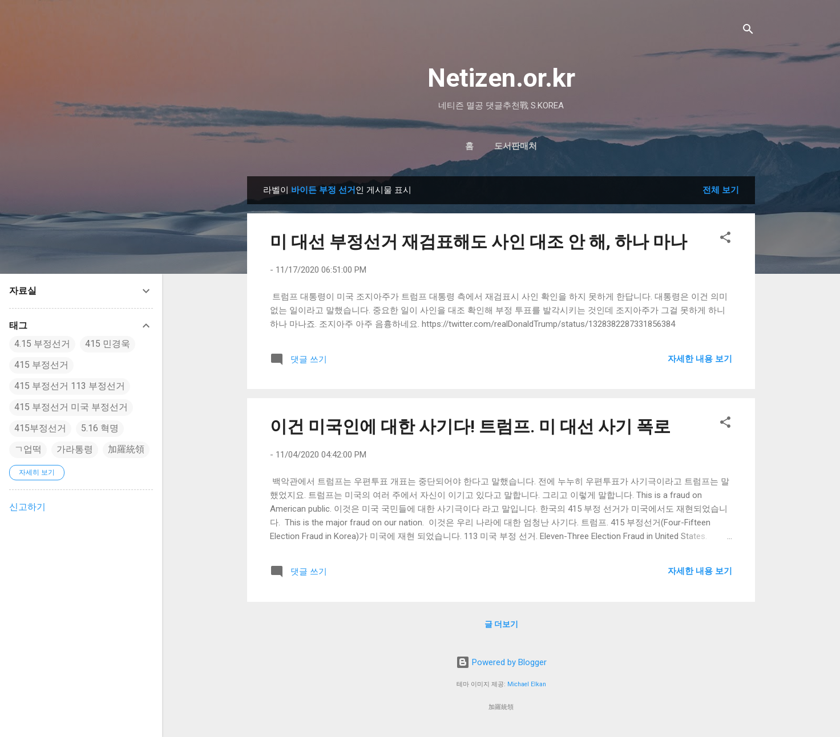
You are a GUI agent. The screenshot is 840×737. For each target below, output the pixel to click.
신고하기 (27, 506)
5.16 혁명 (100, 428)
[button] (725, 239)
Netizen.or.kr (501, 78)
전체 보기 (720, 190)
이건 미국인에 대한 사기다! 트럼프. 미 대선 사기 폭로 (470, 426)
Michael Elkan (526, 684)
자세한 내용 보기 (700, 359)
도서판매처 (515, 146)
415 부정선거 (41, 364)
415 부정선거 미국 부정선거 (71, 407)
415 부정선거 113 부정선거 (69, 385)
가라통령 (74, 449)
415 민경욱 (107, 343)
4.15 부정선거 (42, 343)
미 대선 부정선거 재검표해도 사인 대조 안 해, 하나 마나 (478, 242)
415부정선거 (40, 428)
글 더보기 (501, 624)
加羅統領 (126, 449)
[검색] (748, 31)
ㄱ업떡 (28, 449)
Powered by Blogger (501, 662)
